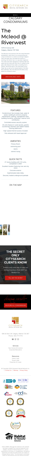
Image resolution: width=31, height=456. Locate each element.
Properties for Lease (15, 362)
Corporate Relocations (15, 350)
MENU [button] (15, 15)
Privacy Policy (24, 370)
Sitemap (15, 370)
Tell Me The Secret (15, 278)
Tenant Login (15, 360)
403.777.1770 (18, 336)
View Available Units (13, 77)
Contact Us (8, 370)
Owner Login (15, 358)
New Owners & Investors (15, 348)
